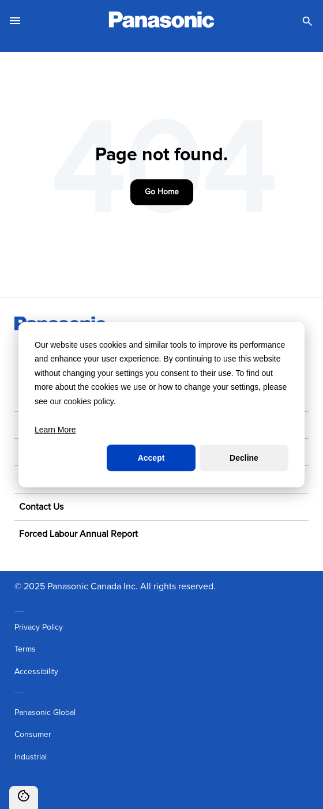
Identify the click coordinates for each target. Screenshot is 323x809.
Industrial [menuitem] (30, 757)
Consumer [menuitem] (32, 735)
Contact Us (41, 506)
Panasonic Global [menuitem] (45, 713)
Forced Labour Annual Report (78, 534)
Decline (244, 457)
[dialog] (161, 405)
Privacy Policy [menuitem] (38, 627)
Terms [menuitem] (25, 649)
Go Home (162, 192)
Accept (151, 457)
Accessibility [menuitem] (36, 672)
